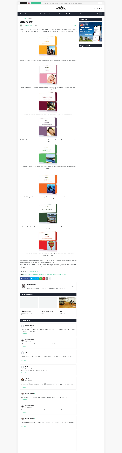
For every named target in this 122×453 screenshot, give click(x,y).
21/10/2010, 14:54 (28, 327)
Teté (26, 352)
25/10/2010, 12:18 (28, 394)
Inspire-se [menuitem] (81, 14)
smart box (60, 274)
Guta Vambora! (29, 325)
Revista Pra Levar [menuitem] (71, 14)
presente (55, 274)
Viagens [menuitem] (61, 14)
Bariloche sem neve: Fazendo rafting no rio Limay (47, 311)
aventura (30, 18)
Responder (24, 333)
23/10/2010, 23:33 (28, 368)
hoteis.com (49, 274)
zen (65, 274)
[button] (99, 3)
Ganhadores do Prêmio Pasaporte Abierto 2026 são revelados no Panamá (62, 3)
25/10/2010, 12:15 (28, 380)
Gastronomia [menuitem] (52, 14)
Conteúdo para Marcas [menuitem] (31, 14)
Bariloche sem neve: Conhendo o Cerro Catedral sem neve (27, 311)
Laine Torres (28, 379)
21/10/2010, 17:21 (28, 353)
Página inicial (23, 18)
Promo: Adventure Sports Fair (67, 310)
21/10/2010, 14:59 (28, 341)
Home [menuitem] (21, 14)
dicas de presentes (41, 274)
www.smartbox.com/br (33, 271)
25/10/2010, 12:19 (28, 407)
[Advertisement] (90, 86)
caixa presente (32, 274)
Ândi (26, 366)
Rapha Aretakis (31, 284)
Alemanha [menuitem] (43, 14)
